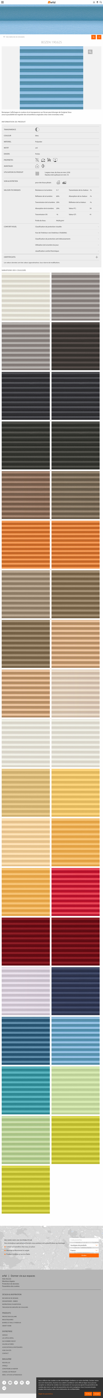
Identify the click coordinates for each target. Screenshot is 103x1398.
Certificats (51, 257)
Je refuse (88, 1394)
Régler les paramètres (45, 1394)
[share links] (4, 1388)
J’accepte (97, 1394)
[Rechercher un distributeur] (97, 2)
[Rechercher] (101, 2)
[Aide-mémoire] (94, 2)
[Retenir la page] (99, 37)
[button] (90, 52)
